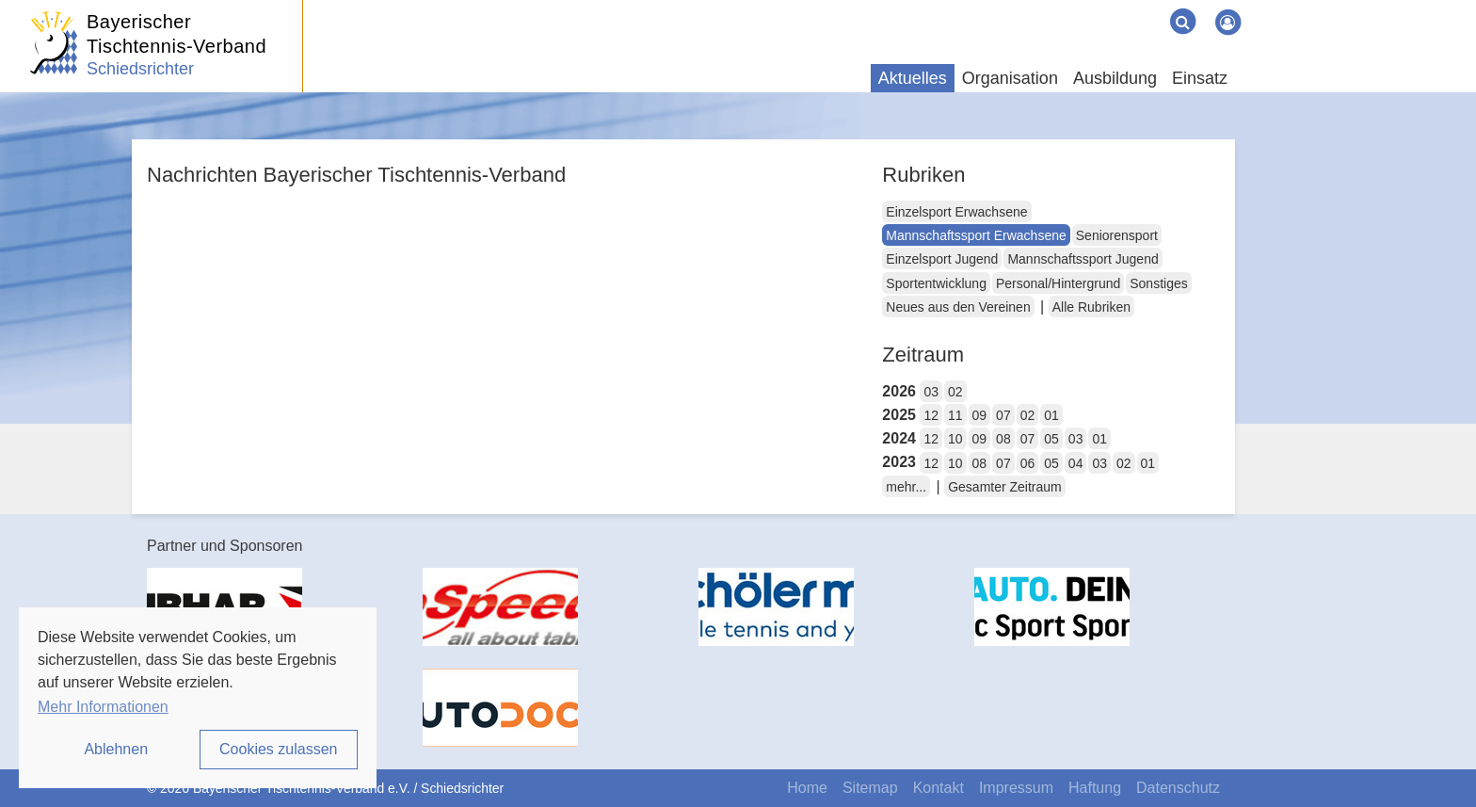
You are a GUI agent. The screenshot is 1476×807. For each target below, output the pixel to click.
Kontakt (938, 788)
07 (1003, 415)
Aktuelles (912, 78)
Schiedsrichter (140, 68)
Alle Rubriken (1091, 307)
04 (1075, 463)
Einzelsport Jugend (942, 258)
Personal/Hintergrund (1058, 283)
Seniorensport (1117, 235)
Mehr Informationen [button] (103, 707)
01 (1051, 415)
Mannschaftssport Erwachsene (976, 235)
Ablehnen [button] (116, 749)
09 (979, 415)
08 (1003, 438)
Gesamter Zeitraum (1005, 486)
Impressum (1016, 788)
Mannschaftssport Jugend (1082, 258)
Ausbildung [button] (1115, 78)
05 (1051, 438)
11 (955, 415)
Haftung (1094, 788)
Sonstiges (1158, 283)
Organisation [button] (1010, 78)
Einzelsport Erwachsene (956, 211)
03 (931, 391)
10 (955, 438)
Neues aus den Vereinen (958, 307)
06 (1027, 463)
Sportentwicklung (936, 283)
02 (955, 391)
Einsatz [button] (1199, 78)
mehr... (906, 486)
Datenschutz (1178, 788)
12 (931, 415)
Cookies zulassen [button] (278, 749)
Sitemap (870, 788)
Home (807, 788)
